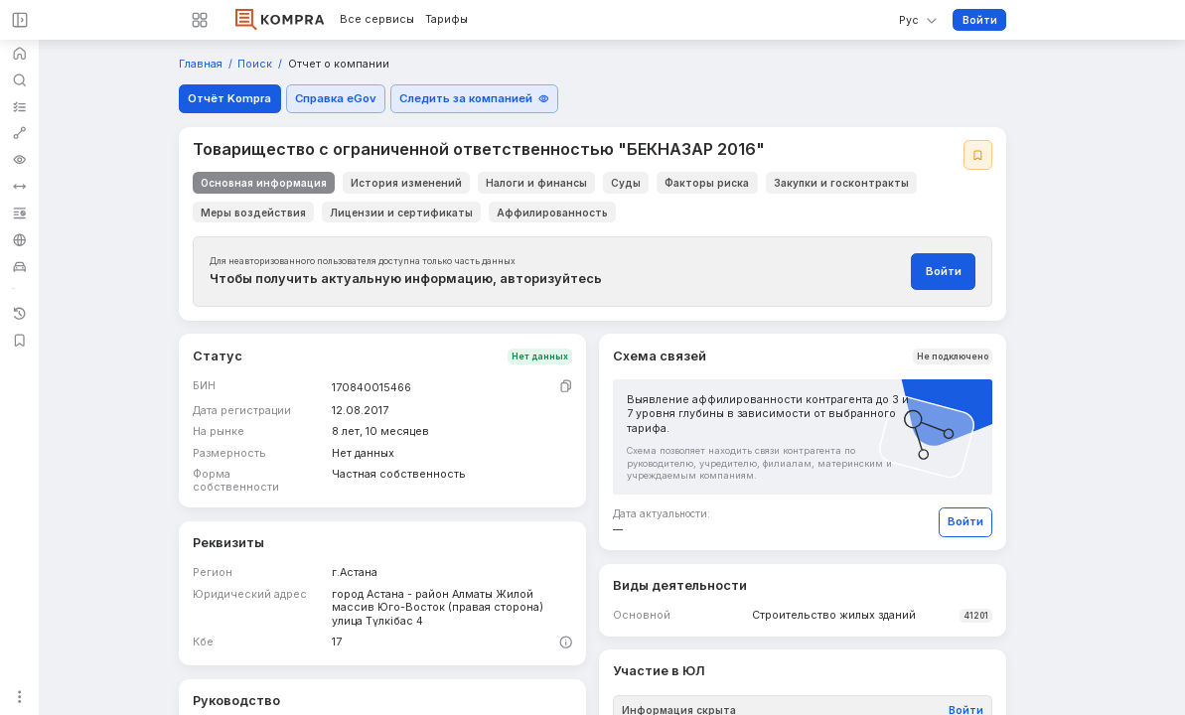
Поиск (256, 65)
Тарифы (446, 20)
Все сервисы (377, 20)
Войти (980, 20)
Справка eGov (335, 98)
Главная (202, 65)
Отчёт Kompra (229, 98)
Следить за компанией (473, 98)
